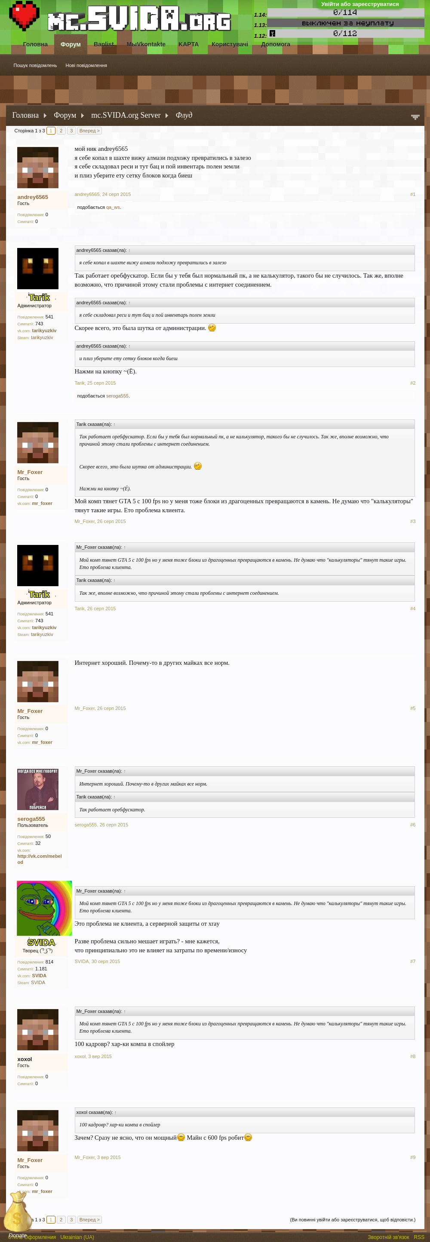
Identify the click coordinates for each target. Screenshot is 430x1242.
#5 (412, 708)
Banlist (104, 44)
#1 (412, 194)
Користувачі (230, 44)
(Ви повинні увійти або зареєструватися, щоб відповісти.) (353, 1219)
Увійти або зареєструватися (360, 4)
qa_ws (113, 207)
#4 (412, 608)
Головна (35, 44)
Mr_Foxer (30, 472)
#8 (412, 1056)
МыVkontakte (146, 44)
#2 (412, 382)
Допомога (275, 44)
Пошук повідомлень (35, 65)
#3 (412, 521)
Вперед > (90, 130)
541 (49, 316)
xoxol (25, 1059)
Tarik (80, 382)
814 (49, 961)
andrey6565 (33, 197)
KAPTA (188, 44)
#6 (412, 824)
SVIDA (38, 982)
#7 (412, 961)
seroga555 (117, 395)
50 (48, 836)
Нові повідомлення (87, 65)
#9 (412, 1157)
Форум (71, 44)
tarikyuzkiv (42, 337)
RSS (420, 1236)
